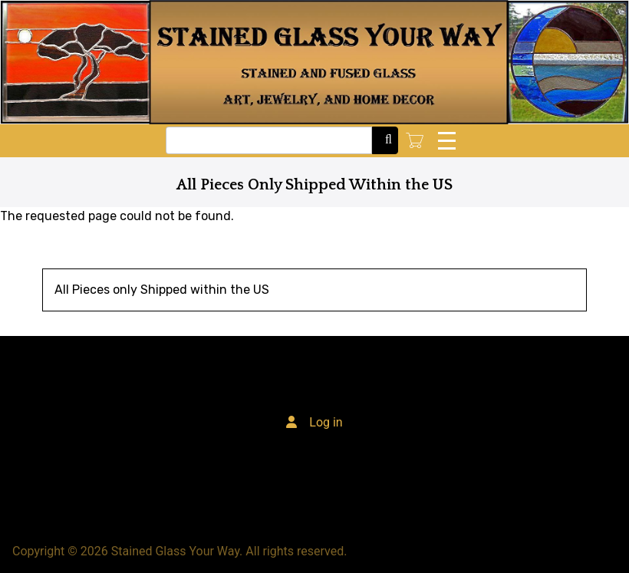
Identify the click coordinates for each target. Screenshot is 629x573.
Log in (325, 422)
